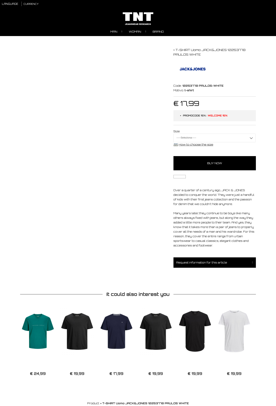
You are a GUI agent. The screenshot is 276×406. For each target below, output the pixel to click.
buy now (214, 163)
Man (113, 31)
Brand (158, 31)
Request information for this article (201, 262)
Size (176, 131)
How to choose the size (196, 144)
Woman (135, 31)
